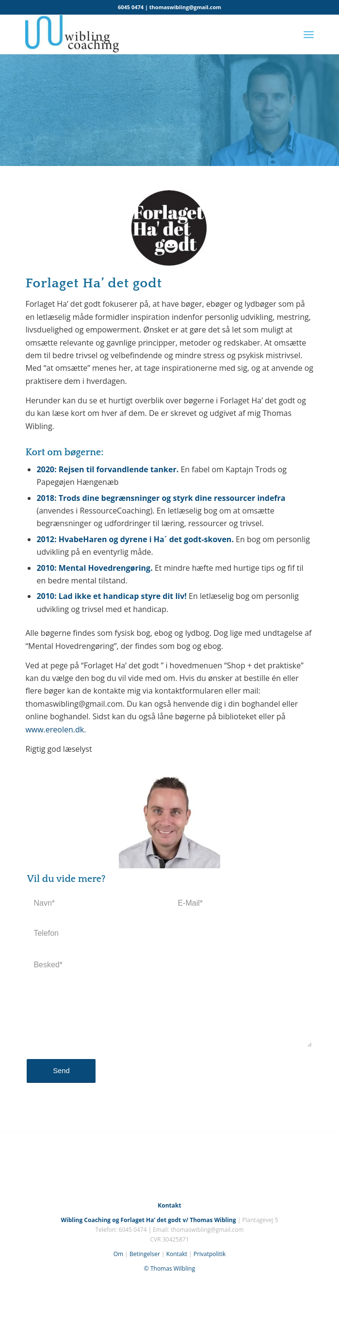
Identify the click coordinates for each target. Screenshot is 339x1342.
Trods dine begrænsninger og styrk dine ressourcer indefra (172, 498)
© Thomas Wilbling (169, 1268)
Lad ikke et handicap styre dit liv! (124, 596)
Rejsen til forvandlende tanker (118, 469)
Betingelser (144, 1254)
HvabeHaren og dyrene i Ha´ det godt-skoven (145, 539)
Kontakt (176, 1254)
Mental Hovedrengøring (104, 568)
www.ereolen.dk (54, 729)
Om (118, 1254)
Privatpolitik (210, 1254)
